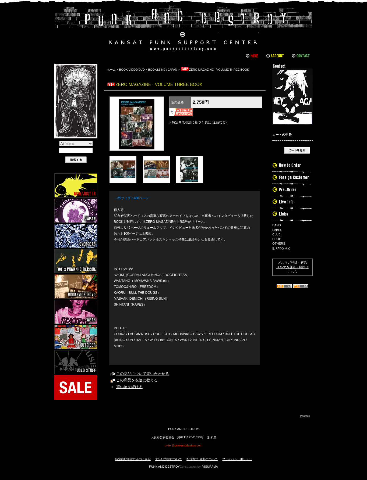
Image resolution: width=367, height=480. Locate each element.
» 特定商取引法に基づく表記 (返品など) (198, 122)
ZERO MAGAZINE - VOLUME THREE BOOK (215, 69)
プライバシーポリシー (237, 459)
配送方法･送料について (202, 459)
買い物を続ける (129, 387)
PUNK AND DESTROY (164, 466)
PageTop (305, 416)
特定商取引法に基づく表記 (133, 459)
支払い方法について (168, 459)
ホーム (111, 69)
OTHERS (278, 243)
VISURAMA (210, 466)
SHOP (276, 239)
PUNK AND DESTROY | (183, 28)
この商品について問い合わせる (142, 374)
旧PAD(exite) (281, 248)
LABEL (277, 229)
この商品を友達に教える (137, 380)
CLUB (276, 234)
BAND (276, 225)
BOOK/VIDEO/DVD (132, 69)
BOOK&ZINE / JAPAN (162, 69)
